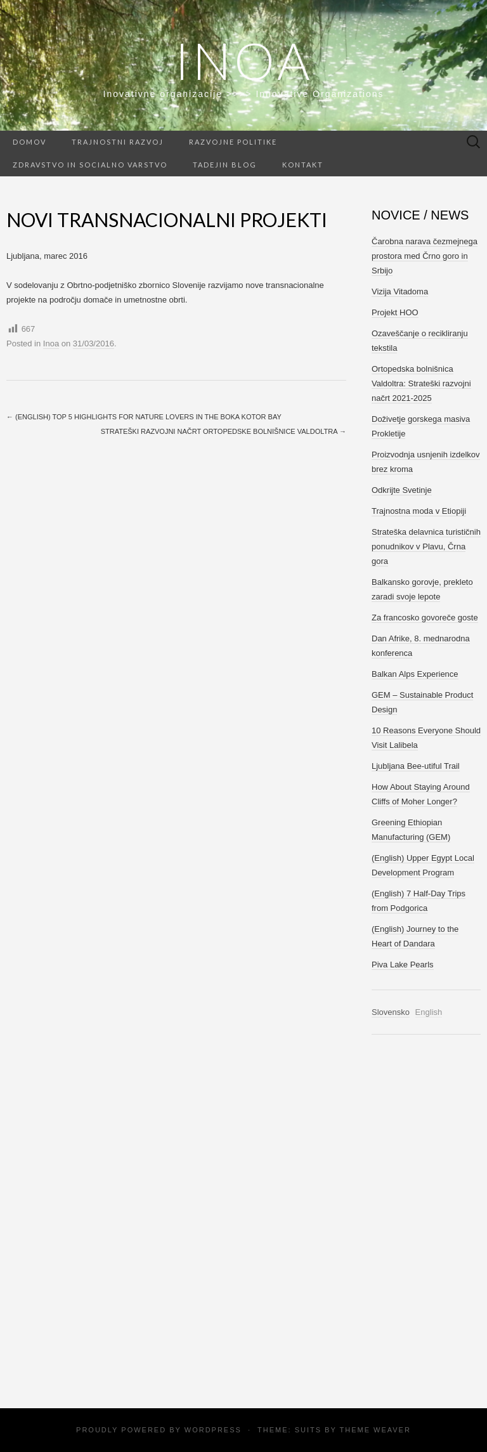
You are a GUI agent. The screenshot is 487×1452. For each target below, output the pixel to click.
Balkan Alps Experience (415, 674)
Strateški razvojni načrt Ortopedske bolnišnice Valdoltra (223, 431)
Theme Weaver (374, 1430)
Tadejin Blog (225, 164)
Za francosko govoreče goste (425, 617)
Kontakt (302, 164)
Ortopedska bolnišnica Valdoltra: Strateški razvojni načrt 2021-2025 (421, 383)
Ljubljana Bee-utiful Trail (416, 766)
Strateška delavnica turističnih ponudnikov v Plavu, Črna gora (426, 546)
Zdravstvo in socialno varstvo (90, 164)
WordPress (213, 1430)
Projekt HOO (395, 312)
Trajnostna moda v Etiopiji (419, 511)
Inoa (243, 60)
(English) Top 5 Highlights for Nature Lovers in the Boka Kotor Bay (144, 417)
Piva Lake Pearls (403, 964)
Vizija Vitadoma (400, 291)
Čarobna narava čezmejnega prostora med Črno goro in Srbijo (424, 256)
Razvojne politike (233, 142)
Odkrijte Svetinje (402, 490)
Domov (29, 142)
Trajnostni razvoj (118, 142)
